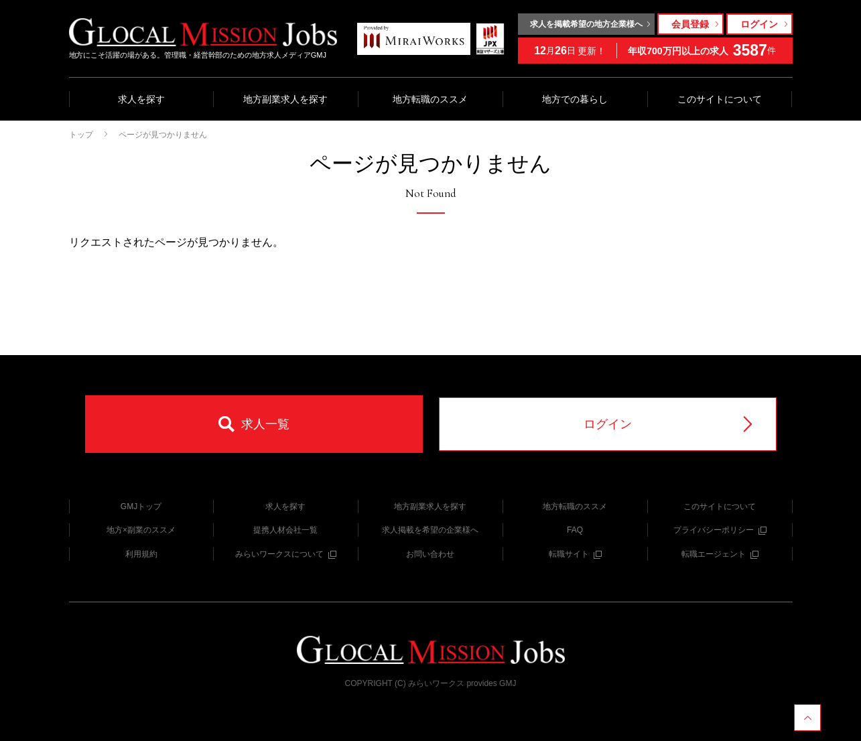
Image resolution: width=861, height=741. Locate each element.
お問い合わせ (430, 554)
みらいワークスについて (285, 554)
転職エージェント (719, 554)
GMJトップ (141, 506)
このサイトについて (719, 99)
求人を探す (141, 99)
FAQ (575, 530)
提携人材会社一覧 (285, 530)
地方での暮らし (575, 99)
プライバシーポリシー (720, 530)
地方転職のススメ (430, 99)
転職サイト (575, 554)
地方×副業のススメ (141, 530)
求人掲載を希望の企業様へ (430, 530)
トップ (81, 134)
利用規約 (141, 554)
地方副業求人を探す (285, 99)
